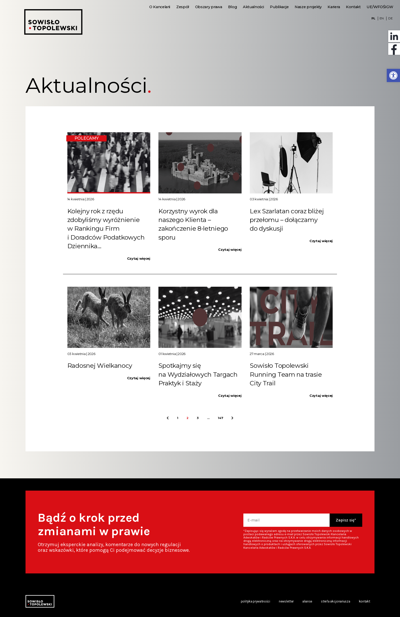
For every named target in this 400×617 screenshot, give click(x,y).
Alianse (307, 601)
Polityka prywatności (255, 601)
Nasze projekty (308, 7)
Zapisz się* (346, 520)
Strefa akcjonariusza (335, 601)
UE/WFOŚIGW (380, 7)
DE (390, 18)
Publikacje (279, 7)
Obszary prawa (208, 7)
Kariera (334, 7)
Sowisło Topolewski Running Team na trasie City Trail (286, 374)
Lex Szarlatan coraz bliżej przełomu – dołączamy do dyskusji (287, 219)
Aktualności (253, 7)
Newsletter (286, 601)
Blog (232, 7)
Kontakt (353, 7)
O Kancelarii (159, 7)
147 (220, 418)
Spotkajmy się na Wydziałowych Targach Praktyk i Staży (197, 374)
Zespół (182, 7)
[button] (393, 75)
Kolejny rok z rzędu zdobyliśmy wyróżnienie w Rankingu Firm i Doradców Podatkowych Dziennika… (106, 228)
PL (373, 18)
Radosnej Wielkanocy (99, 365)
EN (381, 18)
